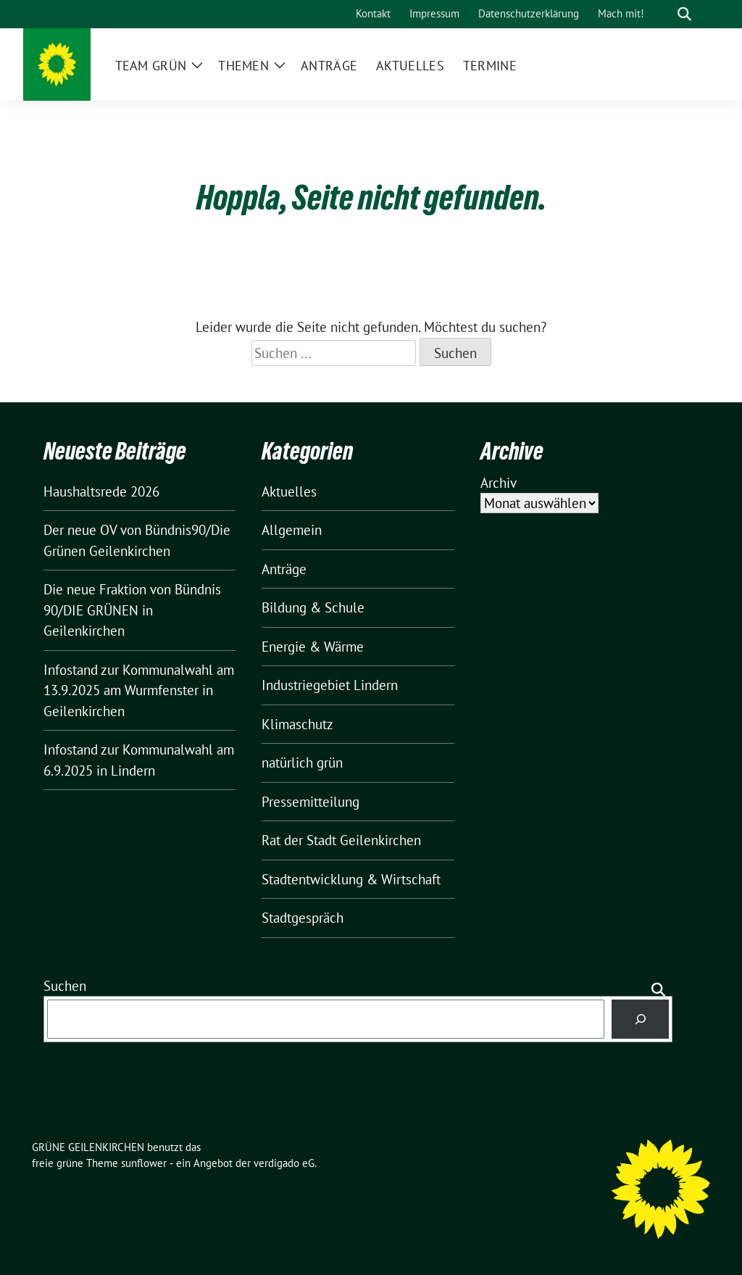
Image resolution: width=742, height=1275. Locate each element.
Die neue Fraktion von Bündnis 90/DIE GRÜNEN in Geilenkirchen (132, 610)
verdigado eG (284, 1163)
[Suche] (663, 14)
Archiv (498, 482)
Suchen (64, 985)
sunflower (144, 1163)
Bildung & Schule (313, 607)
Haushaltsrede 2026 (101, 491)
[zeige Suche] (684, 14)
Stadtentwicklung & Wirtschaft (351, 879)
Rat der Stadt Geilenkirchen (341, 840)
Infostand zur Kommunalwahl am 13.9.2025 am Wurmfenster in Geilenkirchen (138, 690)
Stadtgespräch (302, 917)
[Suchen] (640, 1019)
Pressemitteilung (310, 801)
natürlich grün (302, 762)
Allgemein (292, 530)
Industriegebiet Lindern (330, 685)
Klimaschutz (297, 724)
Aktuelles (289, 491)
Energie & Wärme (313, 646)
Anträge (284, 569)
